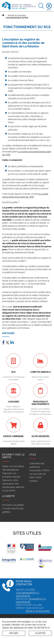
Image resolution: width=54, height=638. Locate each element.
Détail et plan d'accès (38, 611)
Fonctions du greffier (13, 505)
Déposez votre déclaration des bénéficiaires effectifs (13, 484)
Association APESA (39, 470)
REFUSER (13, 633)
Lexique (33, 480)
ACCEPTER (40, 633)
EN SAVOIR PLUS (42, 628)
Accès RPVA (8, 490)
